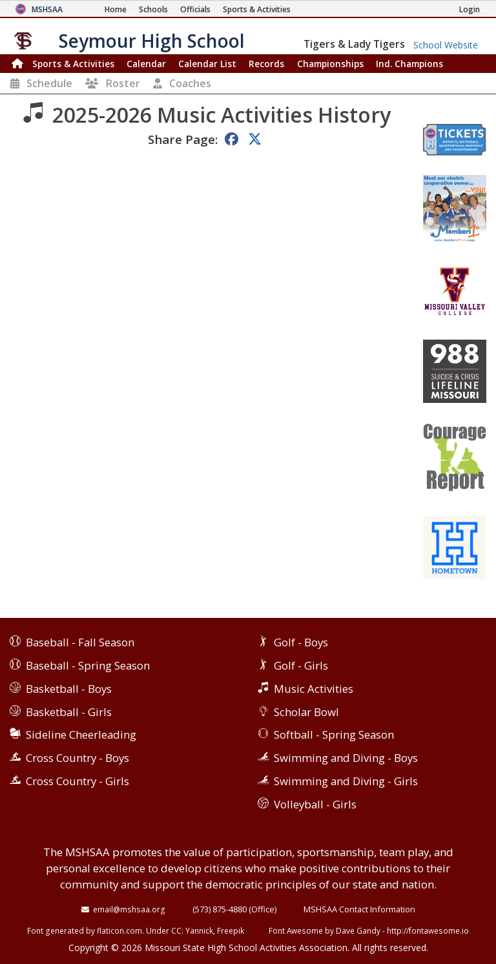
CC (176, 930)
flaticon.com (119, 930)
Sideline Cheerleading (81, 734)
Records (266, 63)
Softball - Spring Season (334, 734)
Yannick (199, 930)
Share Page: (183, 139)
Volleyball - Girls (315, 804)
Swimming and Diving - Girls (346, 781)
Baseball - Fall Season (80, 642)
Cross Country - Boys (77, 757)
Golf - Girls (301, 665)
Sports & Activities (73, 63)
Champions (409, 63)
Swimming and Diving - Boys (346, 757)
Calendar (146, 63)
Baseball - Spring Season (88, 665)
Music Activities (313, 688)
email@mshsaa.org (129, 909)
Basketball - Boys (69, 688)
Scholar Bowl (306, 711)
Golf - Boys (301, 642)
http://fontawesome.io (428, 930)
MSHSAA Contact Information (359, 909)
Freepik (230, 930)
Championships (330, 63)
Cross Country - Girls (77, 781)
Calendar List (207, 63)
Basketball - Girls (69, 711)
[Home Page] (115, 9)
